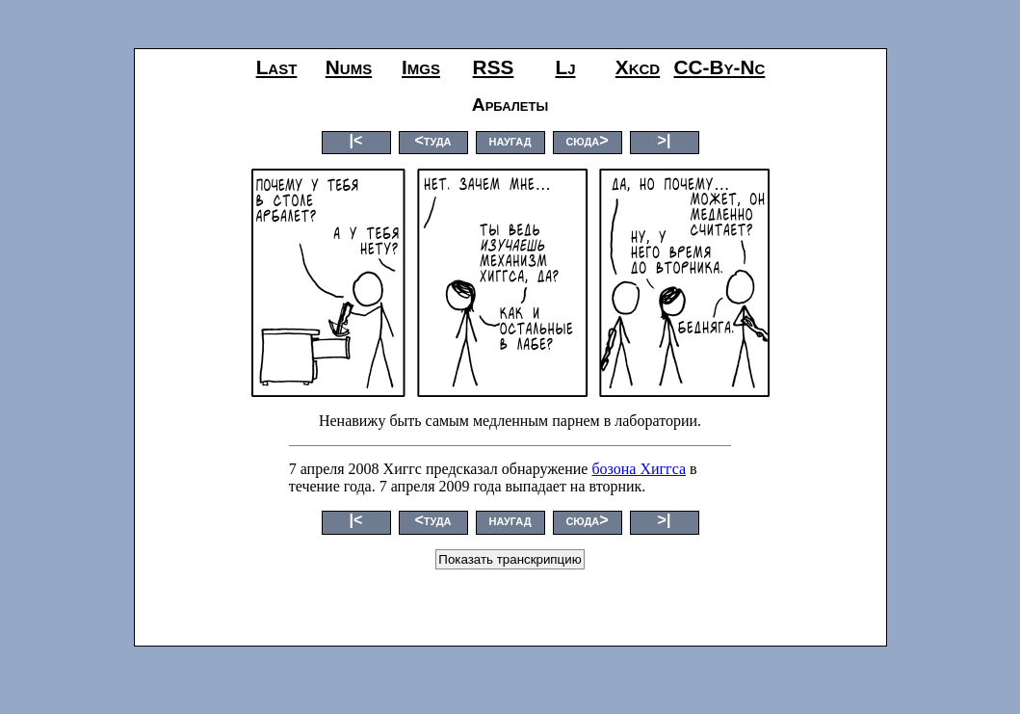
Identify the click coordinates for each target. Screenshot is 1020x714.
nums (349, 67)
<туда (432, 140)
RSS (493, 67)
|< (356, 140)
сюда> (586, 140)
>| (664, 140)
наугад (509, 140)
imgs (421, 67)
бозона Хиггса (638, 469)
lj (565, 67)
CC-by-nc (720, 67)
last (277, 67)
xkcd (637, 67)
